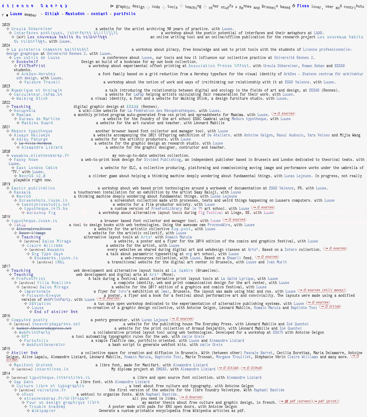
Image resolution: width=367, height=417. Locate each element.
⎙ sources (286, 113)
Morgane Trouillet (233, 357)
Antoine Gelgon (258, 135)
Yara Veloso (318, 135)
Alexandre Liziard (226, 341)
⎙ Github (254, 368)
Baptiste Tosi (304, 308)
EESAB (340, 66)
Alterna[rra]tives (34, 229)
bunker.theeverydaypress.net (44, 329)
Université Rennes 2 (66, 54)
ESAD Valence (297, 82)
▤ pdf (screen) (298, 401)
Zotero (291, 250)
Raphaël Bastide (269, 390)
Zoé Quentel (297, 324)
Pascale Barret (258, 353)
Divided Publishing (162, 160)
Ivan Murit (277, 262)
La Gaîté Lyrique (237, 279)
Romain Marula (178, 237)
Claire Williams (302, 357)
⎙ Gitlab (332, 306)
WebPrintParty (57, 300)
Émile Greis (193, 337)
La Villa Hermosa (35, 143)
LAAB (318, 33)
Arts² (253, 250)
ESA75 (278, 333)
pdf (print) (328, 401)
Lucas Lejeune (297, 176)
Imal (165, 292)
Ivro (122, 292)
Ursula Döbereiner (280, 66)
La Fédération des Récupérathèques (161, 111)
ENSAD (161, 369)
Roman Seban (313, 66)
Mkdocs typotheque (249, 119)
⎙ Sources (193, 397)
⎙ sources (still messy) (324, 290)
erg (189, 254)
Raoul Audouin (290, 135)
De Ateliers (218, 135)
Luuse (227, 29)
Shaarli (234, 258)
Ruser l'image (32, 233)
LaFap (139, 95)
